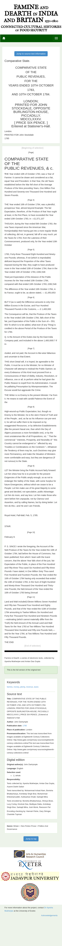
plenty (22, 687)
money (16, 687)
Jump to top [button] (30, 839)
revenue (29, 687)
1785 (25, 726)
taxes (36, 687)
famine (10, 687)
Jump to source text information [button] (31, 54)
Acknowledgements (49, 915)
